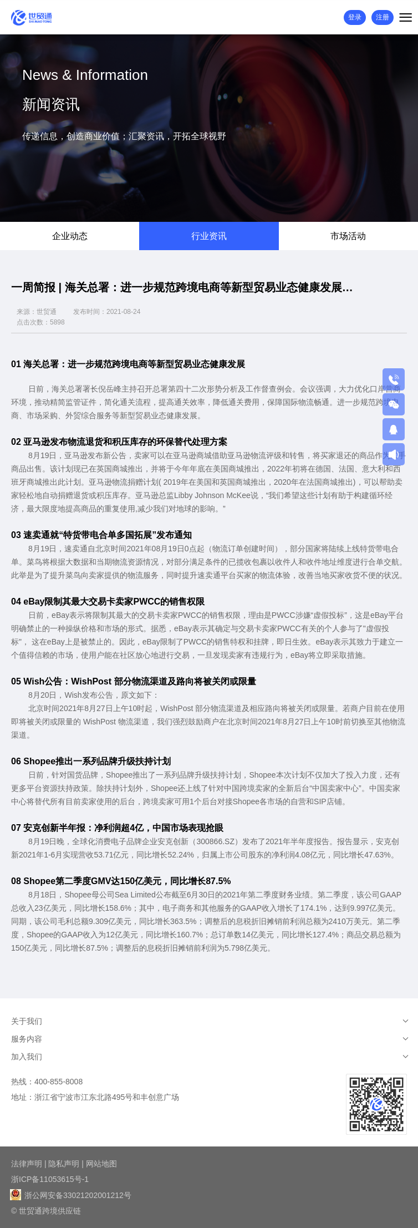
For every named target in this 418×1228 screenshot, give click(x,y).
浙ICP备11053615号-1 (50, 1179)
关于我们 (26, 1021)
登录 (354, 17)
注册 (382, 17)
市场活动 (348, 235)
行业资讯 (209, 235)
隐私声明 (63, 1163)
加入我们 (26, 1056)
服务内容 (26, 1038)
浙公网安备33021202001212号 (71, 1195)
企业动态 (70, 235)
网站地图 (101, 1163)
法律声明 (26, 1163)
